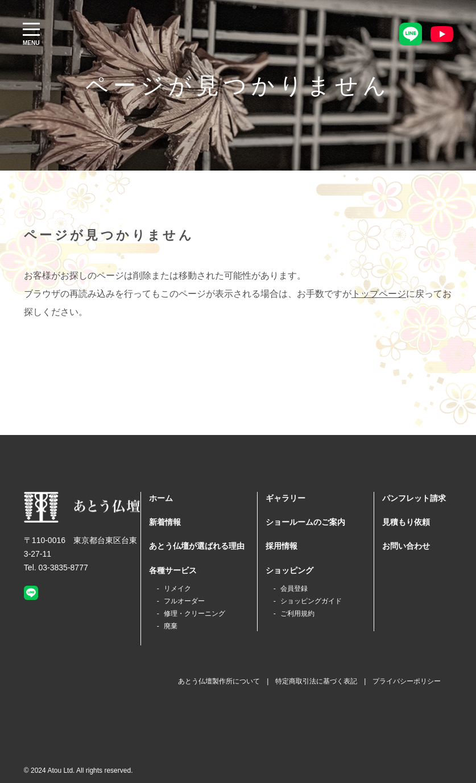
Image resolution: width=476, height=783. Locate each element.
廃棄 (170, 626)
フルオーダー (184, 601)
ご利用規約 (297, 614)
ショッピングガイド (311, 601)
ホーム (161, 498)
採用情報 (281, 545)
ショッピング (289, 570)
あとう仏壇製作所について (219, 681)
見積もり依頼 (406, 522)
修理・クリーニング (194, 614)
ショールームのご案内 (305, 522)
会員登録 (294, 589)
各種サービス (173, 570)
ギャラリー (285, 498)
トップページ (378, 294)
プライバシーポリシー (406, 681)
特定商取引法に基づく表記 (316, 681)
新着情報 (165, 522)
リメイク (177, 589)
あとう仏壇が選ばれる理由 (197, 545)
